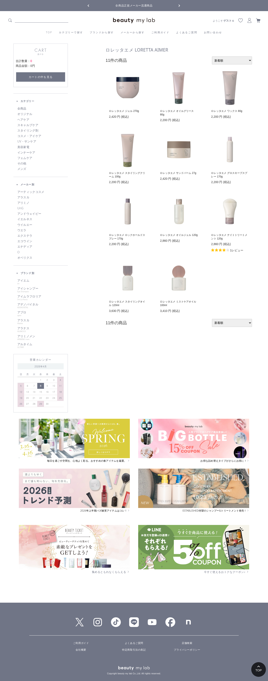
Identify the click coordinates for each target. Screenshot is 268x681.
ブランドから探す (102, 32)
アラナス (40, 329)
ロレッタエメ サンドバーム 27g (178, 173)
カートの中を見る (41, 77)
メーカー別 (25, 184)
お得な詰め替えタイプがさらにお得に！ (224, 461)
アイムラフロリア (40, 298)
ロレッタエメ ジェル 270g (124, 111)
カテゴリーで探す (71, 32)
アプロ (40, 313)
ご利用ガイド (160, 32)
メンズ (21, 169)
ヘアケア (23, 119)
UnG (20, 208)
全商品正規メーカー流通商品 (133, 5)
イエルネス (24, 219)
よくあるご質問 (186, 32)
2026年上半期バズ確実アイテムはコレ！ (105, 510)
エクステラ (24, 236)
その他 (21, 163)
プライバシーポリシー (187, 649)
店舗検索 (187, 643)
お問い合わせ (213, 32)
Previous (92, 5)
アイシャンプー (40, 290)
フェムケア (24, 158)
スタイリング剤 (27, 130)
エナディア (24, 246)
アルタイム (40, 345)
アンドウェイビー (29, 214)
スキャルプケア (27, 125)
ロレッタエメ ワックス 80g (226, 111)
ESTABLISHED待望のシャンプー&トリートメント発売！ (216, 510)
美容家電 (23, 147)
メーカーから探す (133, 32)
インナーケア (26, 152)
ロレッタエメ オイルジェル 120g (179, 235)
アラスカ (23, 197)
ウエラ (21, 230)
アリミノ (23, 203)
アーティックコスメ (30, 192)
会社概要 (81, 649)
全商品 (21, 108)
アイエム (40, 282)
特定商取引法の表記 (134, 649)
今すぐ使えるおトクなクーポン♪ (226, 571)
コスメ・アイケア (29, 136)
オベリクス (24, 258)
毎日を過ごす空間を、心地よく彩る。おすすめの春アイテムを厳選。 (88, 461)
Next (176, 5)
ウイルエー (24, 225)
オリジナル (24, 114)
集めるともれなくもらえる (111, 571)
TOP (49, 32)
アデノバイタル (40, 305)
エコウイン (24, 241)
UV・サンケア (26, 141)
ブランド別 (25, 273)
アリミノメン (40, 337)
